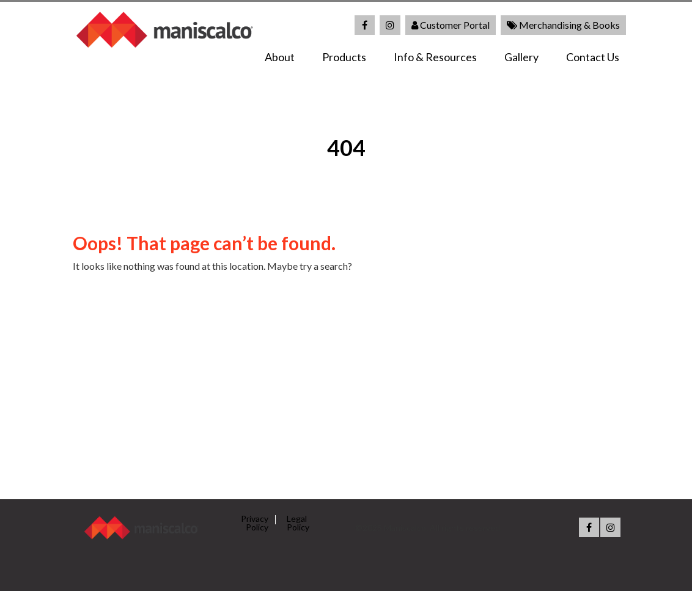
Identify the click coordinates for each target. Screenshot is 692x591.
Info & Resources (435, 57)
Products (344, 57)
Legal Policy (298, 522)
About (280, 57)
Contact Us (592, 57)
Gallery (521, 57)
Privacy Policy (254, 522)
